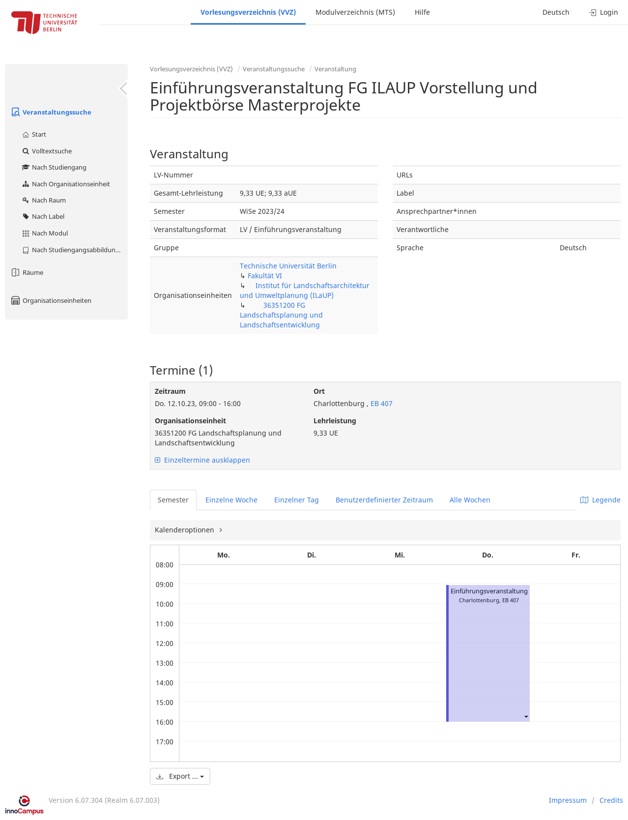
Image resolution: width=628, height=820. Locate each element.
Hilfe (422, 12)
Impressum (568, 800)
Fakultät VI (265, 275)
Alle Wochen (470, 499)
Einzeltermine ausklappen (202, 460)
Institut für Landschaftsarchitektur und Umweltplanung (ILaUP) (305, 290)
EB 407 (381, 403)
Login (603, 12)
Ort (319, 391)
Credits (611, 800)
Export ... (180, 776)
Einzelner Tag (296, 499)
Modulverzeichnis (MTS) (355, 12)
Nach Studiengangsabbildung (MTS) (74, 249)
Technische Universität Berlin (288, 265)
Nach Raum (43, 200)
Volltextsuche (46, 150)
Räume (26, 272)
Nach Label (42, 216)
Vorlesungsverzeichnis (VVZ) (248, 12)
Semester (173, 499)
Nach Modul (44, 233)
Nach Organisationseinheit (65, 183)
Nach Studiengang (53, 167)
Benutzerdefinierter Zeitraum (384, 499)
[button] (525, 716)
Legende (600, 499)
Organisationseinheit (190, 420)
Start (33, 134)
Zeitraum (170, 391)
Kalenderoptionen (185, 529)
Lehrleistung (335, 420)
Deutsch (556, 12)
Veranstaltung (335, 68)
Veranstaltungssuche (50, 112)
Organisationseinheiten (50, 300)
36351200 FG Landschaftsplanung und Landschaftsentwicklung (281, 314)
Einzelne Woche (231, 499)
